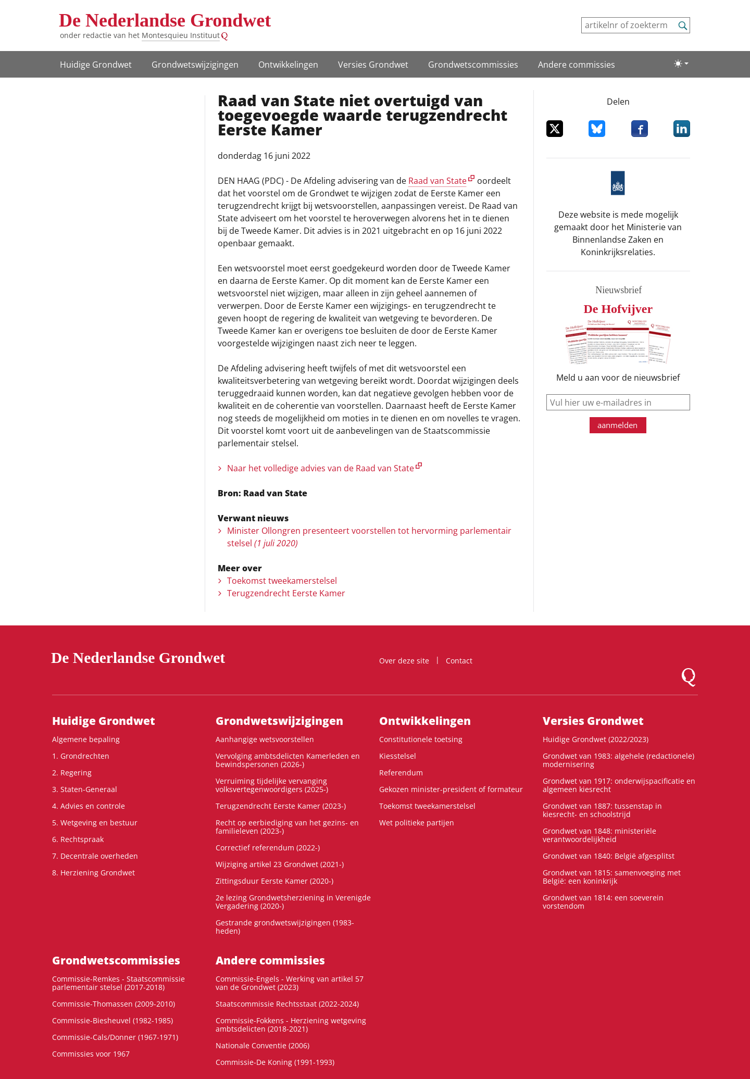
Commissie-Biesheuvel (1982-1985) (112, 1020)
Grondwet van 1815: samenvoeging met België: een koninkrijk (612, 877)
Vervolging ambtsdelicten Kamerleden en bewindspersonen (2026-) (288, 760)
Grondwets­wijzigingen (195, 64)
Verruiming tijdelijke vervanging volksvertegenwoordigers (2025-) (272, 785)
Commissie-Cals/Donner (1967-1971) (115, 1037)
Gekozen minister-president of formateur (451, 789)
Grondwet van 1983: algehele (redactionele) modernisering (618, 760)
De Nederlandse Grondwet (165, 20)
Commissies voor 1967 (91, 1054)
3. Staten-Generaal (84, 789)
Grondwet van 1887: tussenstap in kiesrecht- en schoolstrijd (602, 810)
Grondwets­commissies (473, 64)
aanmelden (617, 425)
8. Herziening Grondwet (93, 872)
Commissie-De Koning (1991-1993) (275, 1062)
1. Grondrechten (80, 756)
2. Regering (72, 772)
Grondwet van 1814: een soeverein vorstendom (603, 902)
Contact (459, 661)
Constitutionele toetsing (421, 739)
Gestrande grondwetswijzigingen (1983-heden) (285, 927)
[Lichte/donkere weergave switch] (681, 63)
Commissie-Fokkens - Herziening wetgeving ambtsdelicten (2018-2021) (291, 1024)
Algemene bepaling (86, 739)
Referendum (401, 772)
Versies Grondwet (373, 64)
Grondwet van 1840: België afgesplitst (608, 856)
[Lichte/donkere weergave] (681, 63)
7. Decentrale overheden (95, 856)
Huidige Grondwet (96, 64)
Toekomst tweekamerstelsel (282, 580)
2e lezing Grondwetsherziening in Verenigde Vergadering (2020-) (293, 902)
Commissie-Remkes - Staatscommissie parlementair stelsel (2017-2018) (118, 983)
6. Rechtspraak (78, 839)
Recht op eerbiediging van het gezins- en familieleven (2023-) (287, 827)
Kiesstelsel (397, 756)
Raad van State (437, 180)
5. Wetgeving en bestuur (95, 822)
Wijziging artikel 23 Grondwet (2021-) (280, 864)
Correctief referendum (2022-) (268, 847)
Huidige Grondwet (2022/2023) (595, 739)
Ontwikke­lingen (288, 64)
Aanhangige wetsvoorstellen (265, 739)
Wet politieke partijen (416, 822)
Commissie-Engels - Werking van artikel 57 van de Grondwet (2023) (290, 983)
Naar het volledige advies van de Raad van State (320, 468)
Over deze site (404, 661)
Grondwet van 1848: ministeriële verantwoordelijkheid (599, 835)
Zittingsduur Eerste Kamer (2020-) (274, 881)
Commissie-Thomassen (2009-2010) (113, 1004)
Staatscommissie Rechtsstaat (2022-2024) (287, 1004)
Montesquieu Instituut (181, 35)
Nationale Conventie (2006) (262, 1045)
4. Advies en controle (88, 806)
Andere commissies (576, 64)
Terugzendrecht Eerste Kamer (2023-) (281, 806)
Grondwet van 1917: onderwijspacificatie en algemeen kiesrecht (619, 785)
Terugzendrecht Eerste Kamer (286, 593)
